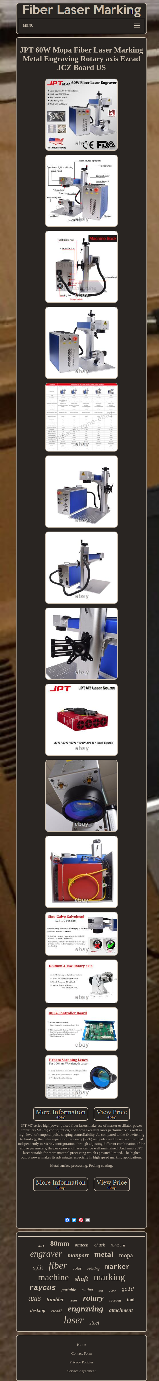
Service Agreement (81, 1371)
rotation (115, 1300)
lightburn (118, 1245)
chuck (99, 1245)
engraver (46, 1254)
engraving (85, 1308)
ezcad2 (56, 1311)
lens (101, 1290)
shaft (81, 1278)
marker (117, 1267)
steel (94, 1323)
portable (69, 1289)
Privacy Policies (81, 1362)
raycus (42, 1288)
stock (41, 1246)
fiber (58, 1265)
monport (78, 1255)
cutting (87, 1290)
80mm (59, 1243)
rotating (93, 1268)
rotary (93, 1297)
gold (127, 1289)
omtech (82, 1245)
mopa (126, 1255)
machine (53, 1277)
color (77, 1268)
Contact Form (81, 1353)
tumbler (55, 1299)
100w (112, 1290)
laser (74, 1320)
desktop (37, 1310)
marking (109, 1277)
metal (103, 1254)
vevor (74, 1300)
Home (81, 1344)
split (38, 1267)
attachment (121, 1310)
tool (130, 1299)
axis (34, 1298)
